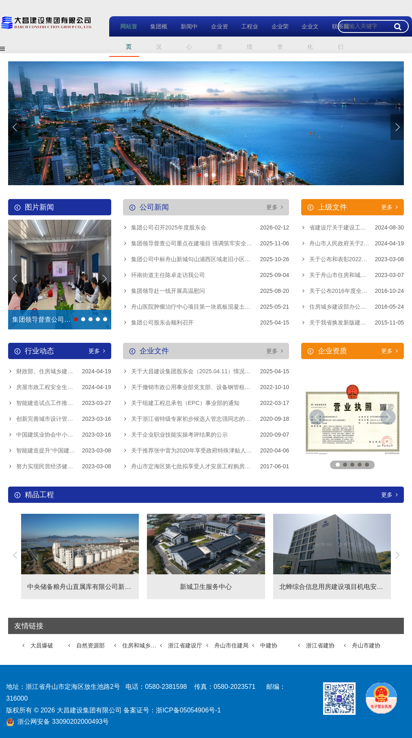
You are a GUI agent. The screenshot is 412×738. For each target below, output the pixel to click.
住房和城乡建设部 (141, 645)
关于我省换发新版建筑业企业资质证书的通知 (356, 322)
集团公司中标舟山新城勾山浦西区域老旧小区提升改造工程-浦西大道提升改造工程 (210, 259)
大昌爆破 (41, 645)
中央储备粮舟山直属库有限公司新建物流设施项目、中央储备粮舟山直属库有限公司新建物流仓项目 (80, 586)
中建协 (268, 645)
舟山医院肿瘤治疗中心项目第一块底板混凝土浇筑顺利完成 (205, 306)
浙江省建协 (320, 645)
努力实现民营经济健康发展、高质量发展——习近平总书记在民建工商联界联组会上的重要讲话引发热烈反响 (63, 466)
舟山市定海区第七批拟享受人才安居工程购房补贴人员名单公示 (210, 466)
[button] (397, 127)
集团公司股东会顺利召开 (162, 322)
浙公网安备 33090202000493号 (63, 721)
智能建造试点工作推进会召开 (53, 403)
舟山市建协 (366, 645)
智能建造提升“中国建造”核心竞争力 (60, 450)
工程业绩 (245, 36)
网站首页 (124, 36)
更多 (274, 207)
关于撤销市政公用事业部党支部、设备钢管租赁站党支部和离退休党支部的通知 (210, 387)
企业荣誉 (275, 36)
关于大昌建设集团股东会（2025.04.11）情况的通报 (196, 371)
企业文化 (306, 36)
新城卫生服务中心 (206, 586)
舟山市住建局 (231, 645)
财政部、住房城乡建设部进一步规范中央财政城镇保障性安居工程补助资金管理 (63, 371)
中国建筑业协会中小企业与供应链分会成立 (63, 434)
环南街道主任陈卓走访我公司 (168, 275)
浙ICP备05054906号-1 (188, 710)
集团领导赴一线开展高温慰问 (168, 291)
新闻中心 (184, 36)
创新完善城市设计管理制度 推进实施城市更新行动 (63, 419)
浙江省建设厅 (185, 645)
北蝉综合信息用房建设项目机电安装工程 (332, 586)
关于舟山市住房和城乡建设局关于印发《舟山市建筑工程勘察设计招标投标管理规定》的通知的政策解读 (356, 275)
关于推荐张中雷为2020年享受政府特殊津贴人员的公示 (200, 450)
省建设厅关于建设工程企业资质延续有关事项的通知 (356, 227)
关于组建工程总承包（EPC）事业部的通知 (185, 403)
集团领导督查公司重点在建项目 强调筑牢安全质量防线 (200, 243)
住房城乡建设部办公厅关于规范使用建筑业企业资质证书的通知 (356, 306)
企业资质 (215, 36)
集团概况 (154, 36)
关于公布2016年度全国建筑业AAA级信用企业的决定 (356, 291)
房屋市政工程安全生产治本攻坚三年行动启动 (63, 387)
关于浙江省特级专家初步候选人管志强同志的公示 (193, 419)
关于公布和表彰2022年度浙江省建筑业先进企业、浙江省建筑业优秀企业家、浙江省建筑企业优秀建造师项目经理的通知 (356, 259)
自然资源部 (90, 645)
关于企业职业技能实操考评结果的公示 (179, 434)
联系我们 (336, 36)
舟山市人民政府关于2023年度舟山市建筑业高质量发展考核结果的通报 (356, 243)
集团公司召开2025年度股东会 (168, 227)
